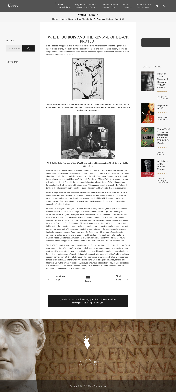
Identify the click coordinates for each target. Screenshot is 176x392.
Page (62, 277)
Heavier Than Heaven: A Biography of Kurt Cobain (162, 80)
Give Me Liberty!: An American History (95, 19)
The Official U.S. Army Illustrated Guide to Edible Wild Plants (163, 136)
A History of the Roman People (162, 165)
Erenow (73, 386)
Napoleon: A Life (162, 107)
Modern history (67, 19)
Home (55, 19)
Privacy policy (99, 386)
